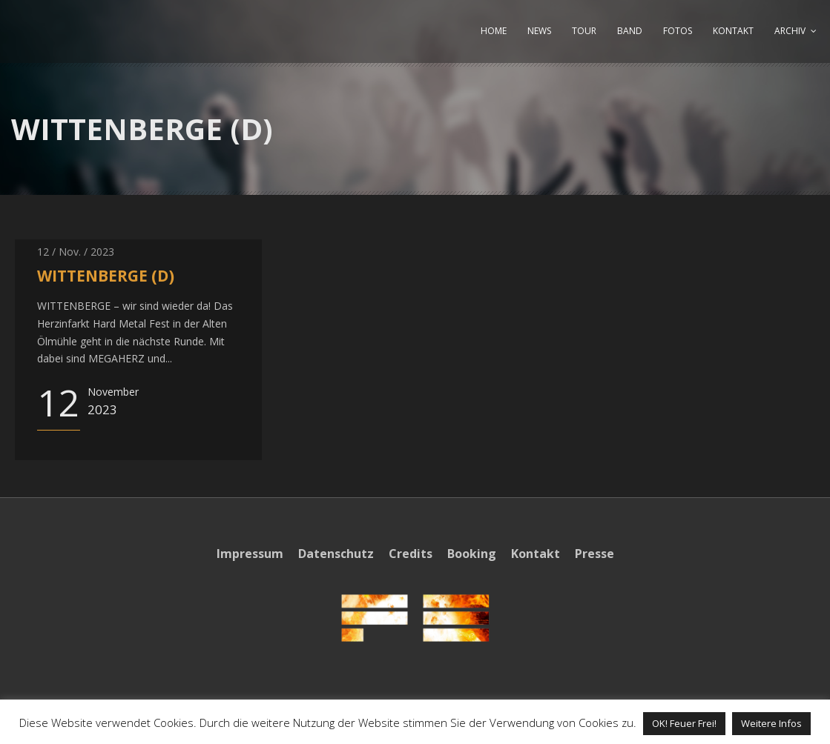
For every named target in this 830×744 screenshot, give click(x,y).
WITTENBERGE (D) (105, 275)
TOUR (584, 30)
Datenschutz (336, 553)
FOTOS (677, 30)
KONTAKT (733, 30)
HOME (494, 30)
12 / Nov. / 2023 (75, 252)
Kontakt (535, 553)
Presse (594, 553)
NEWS (539, 30)
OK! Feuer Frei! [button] (684, 723)
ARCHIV (790, 30)
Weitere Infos (771, 723)
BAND (629, 30)
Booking (471, 553)
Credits (410, 553)
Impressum (250, 553)
